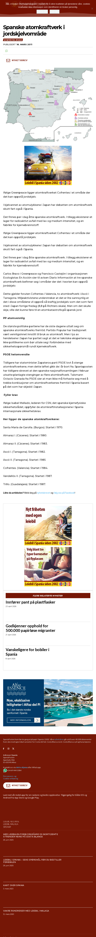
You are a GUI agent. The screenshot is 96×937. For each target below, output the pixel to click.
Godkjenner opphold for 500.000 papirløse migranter (30, 628)
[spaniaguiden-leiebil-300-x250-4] (48, 165)
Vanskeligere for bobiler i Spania (27, 651)
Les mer (54, 11)
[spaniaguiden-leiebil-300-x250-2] (48, 566)
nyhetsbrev (59, 739)
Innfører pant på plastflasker (30, 602)
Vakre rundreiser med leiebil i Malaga (26, 910)
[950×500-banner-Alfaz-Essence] (48, 702)
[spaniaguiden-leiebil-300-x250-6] (48, 525)
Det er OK (42, 11)
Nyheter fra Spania (13, 40)
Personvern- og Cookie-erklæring (10, 777)
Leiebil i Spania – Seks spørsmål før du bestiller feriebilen (32, 860)
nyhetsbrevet (43, 493)
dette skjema (21, 767)
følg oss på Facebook (64, 493)
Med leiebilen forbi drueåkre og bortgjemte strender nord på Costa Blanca (30, 835)
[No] (92, 8)
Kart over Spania (13, 885)
